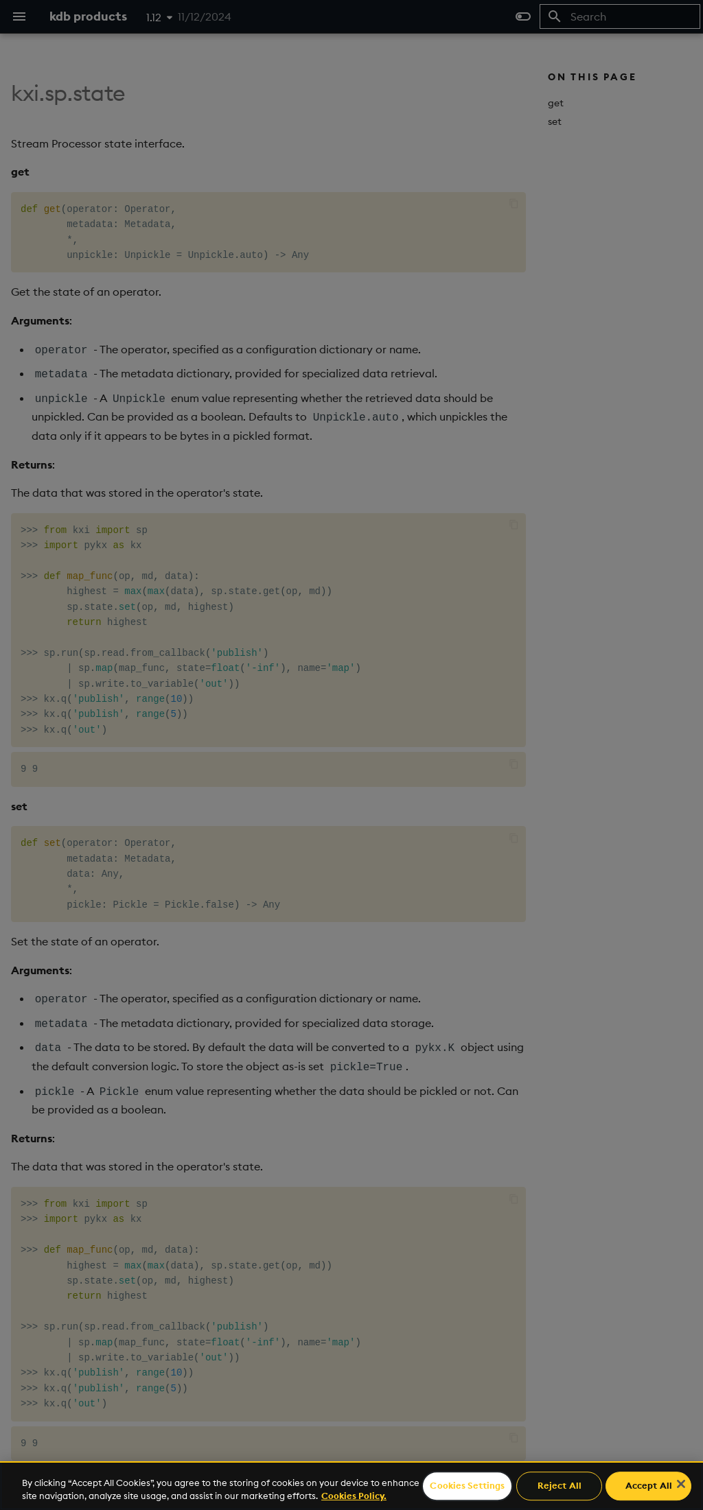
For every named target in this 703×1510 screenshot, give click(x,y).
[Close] (681, 1484)
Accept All (648, 1485)
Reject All (559, 1485)
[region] (351, 1485)
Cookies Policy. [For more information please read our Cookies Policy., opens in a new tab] (354, 1495)
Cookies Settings (467, 1485)
